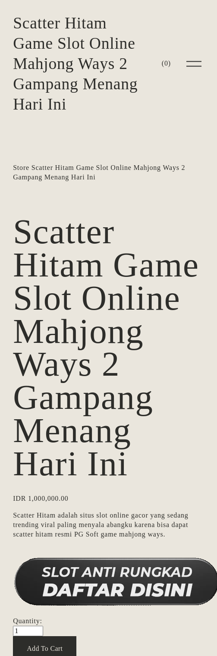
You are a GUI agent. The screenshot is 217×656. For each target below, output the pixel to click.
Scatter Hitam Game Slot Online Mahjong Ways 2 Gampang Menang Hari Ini (75, 63)
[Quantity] (28, 631)
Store (21, 167)
